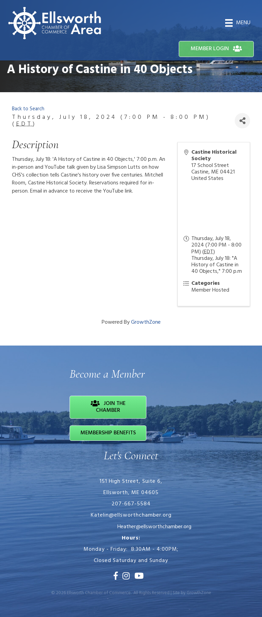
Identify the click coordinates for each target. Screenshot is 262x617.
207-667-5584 (131, 504)
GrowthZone (146, 322)
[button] (216, 49)
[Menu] (237, 22)
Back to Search (28, 109)
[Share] (242, 120)
